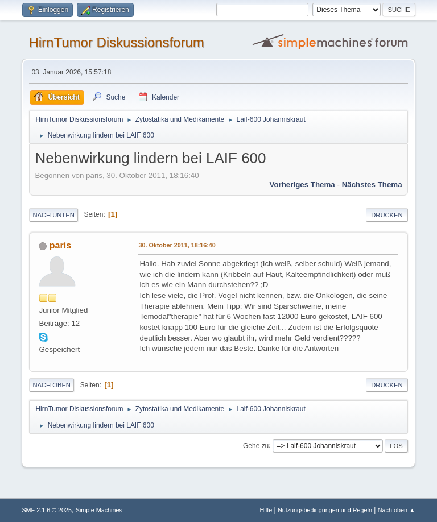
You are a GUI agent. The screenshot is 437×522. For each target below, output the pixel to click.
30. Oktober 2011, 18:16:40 (176, 245)
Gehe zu (256, 445)
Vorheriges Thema (302, 184)
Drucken (386, 215)
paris (60, 245)
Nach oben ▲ (396, 510)
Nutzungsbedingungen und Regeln (325, 510)
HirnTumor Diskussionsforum (116, 42)
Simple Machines (99, 510)
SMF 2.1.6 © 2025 (47, 510)
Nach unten (53, 215)
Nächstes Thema (372, 184)
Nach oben (51, 385)
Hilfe (266, 510)
